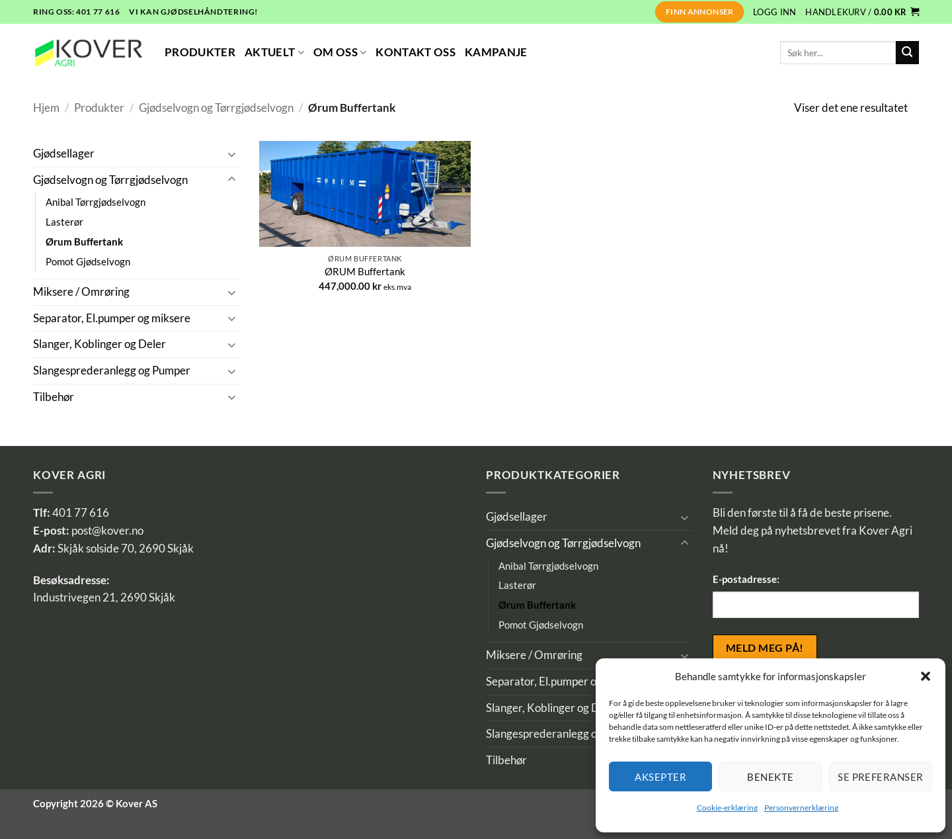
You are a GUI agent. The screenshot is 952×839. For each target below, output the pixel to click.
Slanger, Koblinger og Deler (99, 344)
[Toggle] (232, 154)
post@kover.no (107, 530)
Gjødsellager (64, 153)
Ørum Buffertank (84, 241)
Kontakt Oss (416, 52)
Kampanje (496, 52)
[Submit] (907, 52)
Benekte (770, 777)
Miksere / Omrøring (81, 291)
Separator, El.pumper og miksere (111, 318)
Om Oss (340, 52)
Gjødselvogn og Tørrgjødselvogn (216, 107)
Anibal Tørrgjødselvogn (95, 202)
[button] (925, 676)
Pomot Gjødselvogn (88, 261)
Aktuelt (274, 52)
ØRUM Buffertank (365, 271)
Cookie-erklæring (727, 808)
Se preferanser (880, 777)
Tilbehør (53, 397)
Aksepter (660, 777)
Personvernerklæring (801, 808)
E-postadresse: (746, 579)
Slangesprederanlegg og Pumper (111, 370)
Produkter (200, 52)
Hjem (46, 107)
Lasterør (64, 222)
